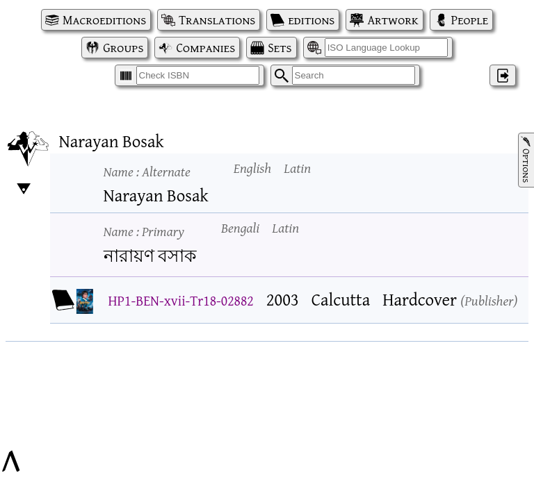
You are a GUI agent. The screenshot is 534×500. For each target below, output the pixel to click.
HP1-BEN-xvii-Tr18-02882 (181, 300)
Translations (217, 19)
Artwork (392, 19)
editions (311, 19)
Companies (205, 47)
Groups (123, 47)
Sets (279, 47)
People (469, 19)
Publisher (488, 300)
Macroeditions (104, 19)
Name (147, 171)
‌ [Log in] (503, 75)
